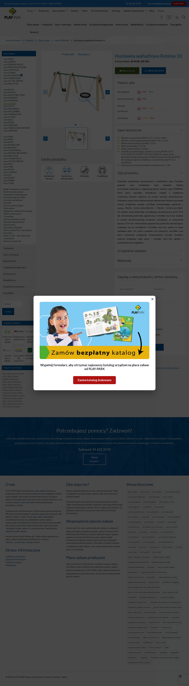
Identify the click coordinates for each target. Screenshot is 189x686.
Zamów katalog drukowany (94, 380)
